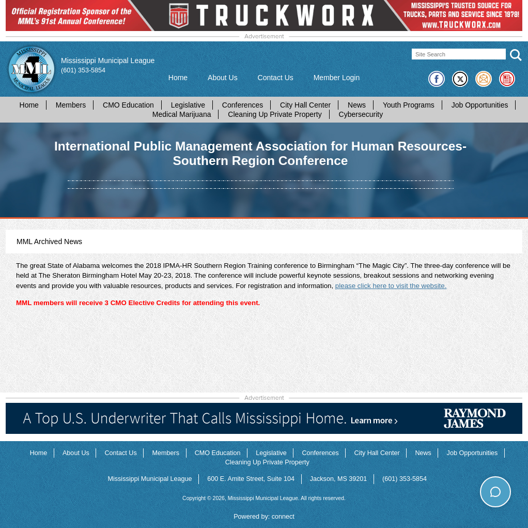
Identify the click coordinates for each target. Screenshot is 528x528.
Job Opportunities (480, 105)
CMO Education (128, 105)
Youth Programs (408, 105)
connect (283, 516)
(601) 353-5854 (83, 70)
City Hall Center (305, 105)
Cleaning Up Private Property (274, 114)
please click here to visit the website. (391, 286)
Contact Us (275, 77)
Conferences (242, 105)
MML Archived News (49, 241)
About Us (223, 77)
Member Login (337, 77)
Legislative (188, 105)
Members (71, 105)
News (357, 105)
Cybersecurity (361, 114)
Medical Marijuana (181, 114)
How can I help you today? (470, 470)
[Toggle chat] (495, 491)
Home (178, 77)
